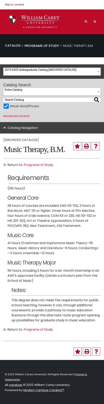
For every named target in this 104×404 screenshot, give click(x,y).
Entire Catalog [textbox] (13, 89)
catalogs (15, 385)
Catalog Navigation (23, 127)
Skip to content (14, 4)
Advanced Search (16, 116)
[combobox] (52, 72)
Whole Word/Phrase (24, 106)
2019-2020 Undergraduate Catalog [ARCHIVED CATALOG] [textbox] (40, 69)
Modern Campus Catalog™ (43, 390)
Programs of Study (38, 164)
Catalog (13, 45)
